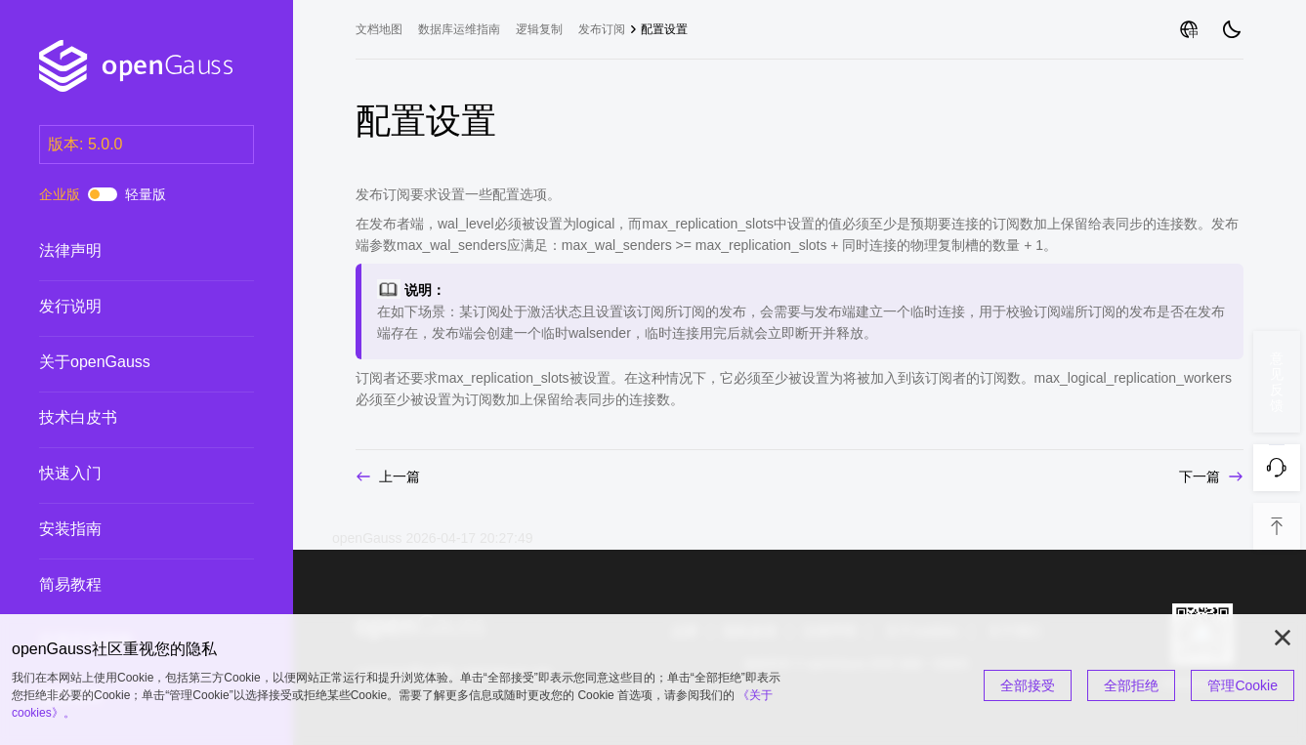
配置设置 (664, 29)
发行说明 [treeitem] (127, 306)
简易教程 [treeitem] (127, 585)
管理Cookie (1242, 685)
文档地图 (379, 29)
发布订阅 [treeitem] (601, 29)
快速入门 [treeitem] (127, 473)
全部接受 (1027, 685)
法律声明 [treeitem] (127, 251)
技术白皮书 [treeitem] (127, 418)
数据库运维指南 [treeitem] (459, 29)
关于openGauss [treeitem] (127, 362)
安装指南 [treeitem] (127, 529)
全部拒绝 (1131, 685)
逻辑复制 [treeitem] (539, 29)
